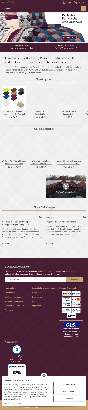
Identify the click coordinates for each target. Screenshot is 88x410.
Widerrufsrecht (38, 293)
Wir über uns (10, 293)
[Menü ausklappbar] (3, 1)
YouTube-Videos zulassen (66, 192)
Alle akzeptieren (67, 385)
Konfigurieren (67, 392)
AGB (34, 301)
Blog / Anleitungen (44, 207)
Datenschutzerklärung (46, 271)
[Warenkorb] (79, 2)
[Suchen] (41, 8)
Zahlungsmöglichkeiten (14, 297)
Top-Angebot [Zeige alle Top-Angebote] (44, 79)
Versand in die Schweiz (14, 306)
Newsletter (9, 310)
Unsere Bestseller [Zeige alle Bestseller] (44, 128)
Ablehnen (67, 398)
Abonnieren (74, 280)
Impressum (9, 403)
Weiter (5, 243)
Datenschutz (20, 403)
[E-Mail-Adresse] (35, 279)
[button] (64, 2)
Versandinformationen (14, 301)
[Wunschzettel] (69, 2)
